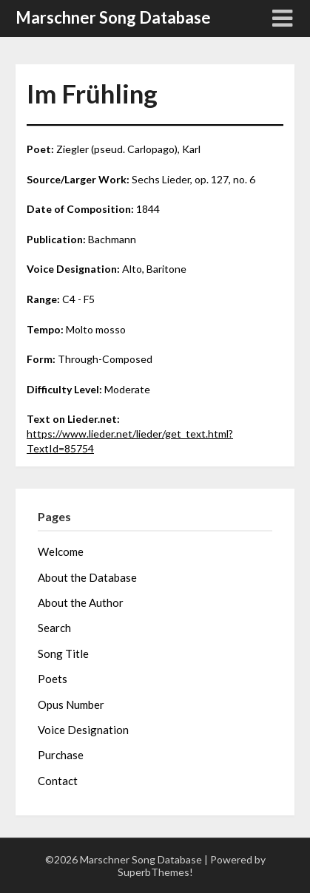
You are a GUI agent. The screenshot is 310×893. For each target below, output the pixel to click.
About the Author (81, 602)
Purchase (61, 754)
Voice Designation (83, 729)
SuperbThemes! (155, 872)
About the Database (87, 577)
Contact (58, 780)
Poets (52, 678)
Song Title (63, 653)
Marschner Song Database (113, 17)
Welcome (61, 551)
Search (54, 627)
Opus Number (71, 704)
